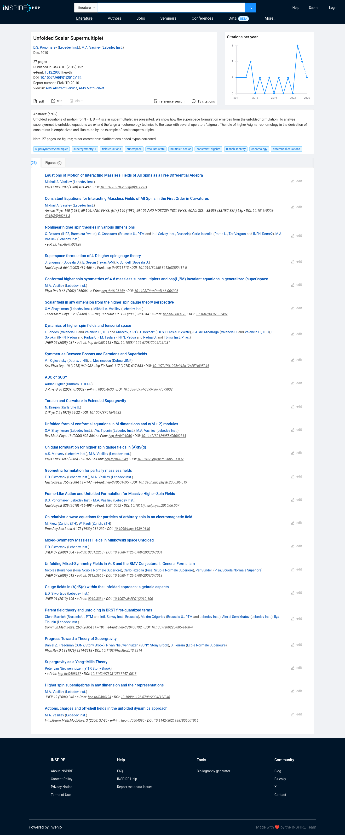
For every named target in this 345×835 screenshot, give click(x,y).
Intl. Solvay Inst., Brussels (171, 234)
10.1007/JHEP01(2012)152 (60, 78)
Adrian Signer (55, 384)
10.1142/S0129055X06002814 (163, 436)
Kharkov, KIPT (126, 332)
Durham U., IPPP (79, 384)
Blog (277, 771)
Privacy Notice (61, 787)
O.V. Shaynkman (57, 309)
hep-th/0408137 (69, 674)
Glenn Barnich (55, 617)
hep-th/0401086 (120, 436)
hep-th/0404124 (99, 697)
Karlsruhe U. (71, 407)
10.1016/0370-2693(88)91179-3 (123, 187)
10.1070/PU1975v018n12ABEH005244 (181, 366)
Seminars (168, 18)
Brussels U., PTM (132, 234)
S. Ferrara (178, 645)
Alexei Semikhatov (235, 617)
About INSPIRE (62, 771)
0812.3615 (96, 575)
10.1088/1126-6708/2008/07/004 (137, 552)
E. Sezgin (89, 262)
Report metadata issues (134, 787)
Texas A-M (106, 262)
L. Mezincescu (100, 361)
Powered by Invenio (45, 827)
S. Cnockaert (107, 234)
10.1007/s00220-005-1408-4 (172, 627)
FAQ (120, 771)
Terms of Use (61, 795)
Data (232, 18)
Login (333, 8)
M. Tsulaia (107, 337)
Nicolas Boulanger (58, 570)
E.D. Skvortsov (55, 477)
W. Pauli (85, 523)
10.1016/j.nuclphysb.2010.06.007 (155, 505)
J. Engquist (53, 262)
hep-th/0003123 (174, 314)
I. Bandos (52, 332)
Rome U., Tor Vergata (230, 234)
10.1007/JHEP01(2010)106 (133, 599)
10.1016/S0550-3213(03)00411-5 (162, 268)
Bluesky (280, 779)
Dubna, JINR (78, 361)
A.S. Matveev (54, 454)
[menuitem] (296, 7)
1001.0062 (113, 505)
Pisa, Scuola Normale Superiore (97, 570)
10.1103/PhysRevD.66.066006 (156, 291)
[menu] (301, 7)
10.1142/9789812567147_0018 (114, 674)
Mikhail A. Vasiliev (58, 182)
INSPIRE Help (127, 779)
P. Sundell (123, 262)
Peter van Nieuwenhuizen (63, 668)
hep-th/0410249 (116, 459)
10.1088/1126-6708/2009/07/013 (137, 575)
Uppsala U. (71, 262)
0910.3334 (96, 599)
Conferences (202, 18)
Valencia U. (69, 332)
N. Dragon (52, 407)
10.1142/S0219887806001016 (176, 720)
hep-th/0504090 (132, 720)
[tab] (47, 162)
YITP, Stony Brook (97, 668)
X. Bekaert (52, 234)
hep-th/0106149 (113, 291)
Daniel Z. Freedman (59, 645)
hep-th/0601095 (117, 482)
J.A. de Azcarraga (205, 332)
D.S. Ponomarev (45, 47)
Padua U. (91, 337)
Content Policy (61, 779)
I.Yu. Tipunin (102, 430)
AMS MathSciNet (91, 88)
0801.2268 (96, 552)
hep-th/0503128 (69, 244)
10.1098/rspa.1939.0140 (132, 529)
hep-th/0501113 (99, 343)
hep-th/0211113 (117, 268)
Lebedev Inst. (69, 47)
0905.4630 (106, 389)
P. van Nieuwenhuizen (122, 645)
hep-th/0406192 (130, 627)
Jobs (141, 18)
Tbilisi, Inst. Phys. (177, 337)
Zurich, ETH (67, 523)
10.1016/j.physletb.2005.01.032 (161, 459)
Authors (114, 18)
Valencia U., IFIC (97, 332)
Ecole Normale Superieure (206, 645)
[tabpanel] (172, 450)
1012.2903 (53, 72)
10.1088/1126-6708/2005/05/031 (145, 343)
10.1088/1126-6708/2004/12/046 (145, 697)
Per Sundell (204, 570)
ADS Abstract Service (61, 88)
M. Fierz (51, 523)
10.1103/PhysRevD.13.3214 (122, 650)
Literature (84, 18)
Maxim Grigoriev (153, 617)
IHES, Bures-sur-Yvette (78, 234)
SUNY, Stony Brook (89, 645)
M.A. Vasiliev (91, 47)
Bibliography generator (213, 771)
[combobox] (171, 7)
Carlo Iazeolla (202, 234)
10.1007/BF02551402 (212, 314)
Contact (280, 795)
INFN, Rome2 (263, 234)
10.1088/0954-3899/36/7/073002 (148, 389)
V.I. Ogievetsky (55, 361)
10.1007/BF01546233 (105, 413)
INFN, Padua (67, 337)
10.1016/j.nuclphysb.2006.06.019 (162, 482)
